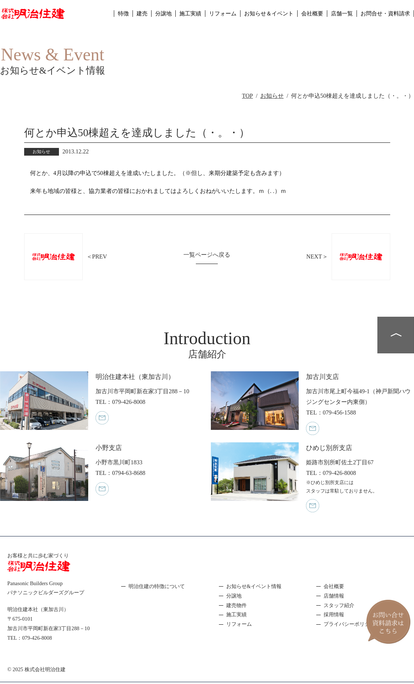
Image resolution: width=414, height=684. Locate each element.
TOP (247, 96)
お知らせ (272, 96)
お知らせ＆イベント (261, 16)
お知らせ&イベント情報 (253, 586)
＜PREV (96, 256)
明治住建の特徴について (156, 586)
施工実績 (178, 16)
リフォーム (212, 16)
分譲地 (150, 16)
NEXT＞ (317, 256)
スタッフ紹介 (339, 605)
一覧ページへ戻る (206, 255)
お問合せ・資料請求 (383, 16)
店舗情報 (334, 596)
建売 (128, 16)
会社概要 (306, 16)
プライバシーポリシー (349, 624)
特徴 (108, 16)
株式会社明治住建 (45, 669)
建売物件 (236, 605)
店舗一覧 (338, 16)
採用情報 (334, 614)
